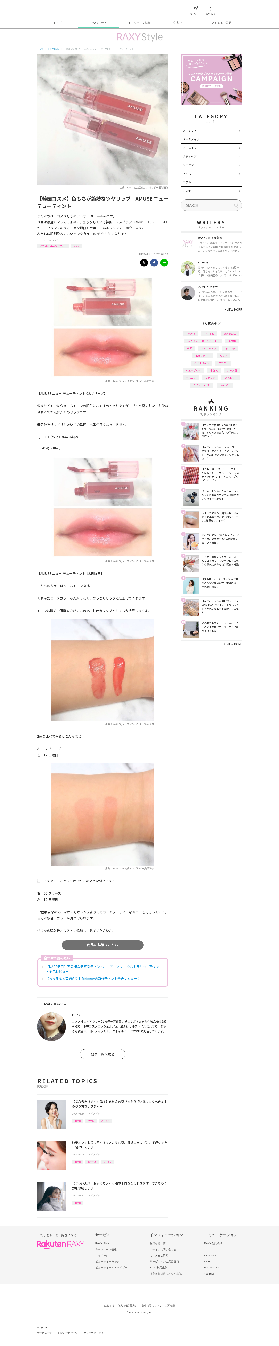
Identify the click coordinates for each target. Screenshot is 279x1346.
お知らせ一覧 (158, 1243)
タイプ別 (225, 385)
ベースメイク (191, 139)
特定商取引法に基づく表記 (166, 1273)
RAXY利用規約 (158, 1267)
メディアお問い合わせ (163, 1249)
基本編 (91, 1120)
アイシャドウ (209, 348)
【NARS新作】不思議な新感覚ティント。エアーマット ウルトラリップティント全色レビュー (102, 969)
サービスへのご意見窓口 (164, 1261)
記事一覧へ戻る (102, 1054)
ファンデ (210, 377)
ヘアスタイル (201, 363)
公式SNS (179, 22)
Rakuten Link (212, 1267)
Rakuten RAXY (55, 9)
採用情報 (170, 1305)
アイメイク (53, 240)
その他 (187, 191)
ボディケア (190, 156)
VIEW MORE (233, 309)
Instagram (210, 1255)
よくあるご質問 (221, 22)
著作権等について (151, 1305)
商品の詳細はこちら (102, 944)
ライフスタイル (201, 385)
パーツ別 (105, 1120)
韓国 (189, 348)
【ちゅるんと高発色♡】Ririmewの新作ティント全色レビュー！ (93, 978)
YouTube (209, 1273)
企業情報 (109, 1305)
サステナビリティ (94, 1332)
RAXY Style (98, 22)
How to (77, 1120)
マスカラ (107, 1161)
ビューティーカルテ (107, 1261)
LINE (207, 1261)
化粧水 (214, 370)
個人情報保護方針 (128, 1305)
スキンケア (190, 131)
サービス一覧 (44, 1332)
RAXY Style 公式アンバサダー (53, 245)
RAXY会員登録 (213, 1243)
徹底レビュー (203, 355)
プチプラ (223, 363)
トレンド (230, 348)
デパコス (191, 377)
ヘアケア (188, 165)
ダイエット (230, 377)
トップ (57, 22)
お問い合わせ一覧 (68, 1332)
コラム (187, 182)
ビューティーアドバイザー (111, 1267)
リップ (76, 245)
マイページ (102, 1255)
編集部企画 (230, 333)
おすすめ (92, 1161)
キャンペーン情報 (139, 22)
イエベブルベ (193, 370)
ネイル (187, 174)
